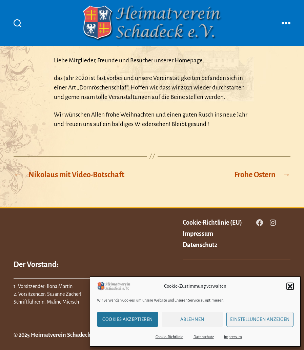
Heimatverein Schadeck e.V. (65, 335)
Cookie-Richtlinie (169, 337)
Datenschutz (204, 337)
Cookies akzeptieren (127, 319)
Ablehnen (192, 319)
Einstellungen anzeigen (260, 319)
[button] (290, 286)
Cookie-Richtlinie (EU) (212, 222)
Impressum (233, 337)
